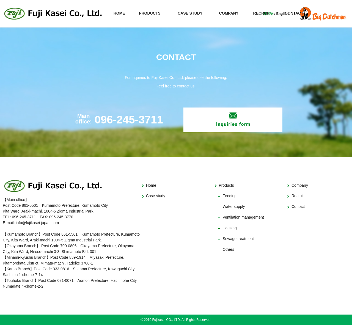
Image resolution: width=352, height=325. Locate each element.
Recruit (298, 196)
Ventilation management (243, 217)
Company (300, 185)
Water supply (233, 206)
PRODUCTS (150, 13)
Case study (155, 196)
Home (151, 185)
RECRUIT (261, 13)
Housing (229, 228)
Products (226, 185)
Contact (298, 206)
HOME (119, 13)
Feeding (229, 196)
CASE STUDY (190, 13)
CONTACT (294, 13)
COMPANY (229, 13)
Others (228, 249)
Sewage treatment (238, 238)
